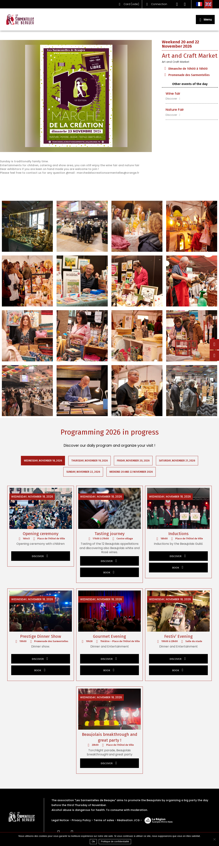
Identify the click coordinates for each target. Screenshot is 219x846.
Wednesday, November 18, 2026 (43, 460)
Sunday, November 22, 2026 (83, 472)
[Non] (214, 839)
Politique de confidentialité (115, 841)
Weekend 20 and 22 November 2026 (131, 472)
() (128, 4)
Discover (173, 98)
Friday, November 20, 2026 (133, 460)
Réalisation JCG (128, 820)
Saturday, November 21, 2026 (177, 460)
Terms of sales (104, 820)
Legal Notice (60, 820)
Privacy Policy (81, 820)
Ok (93, 841)
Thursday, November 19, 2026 (89, 460)
